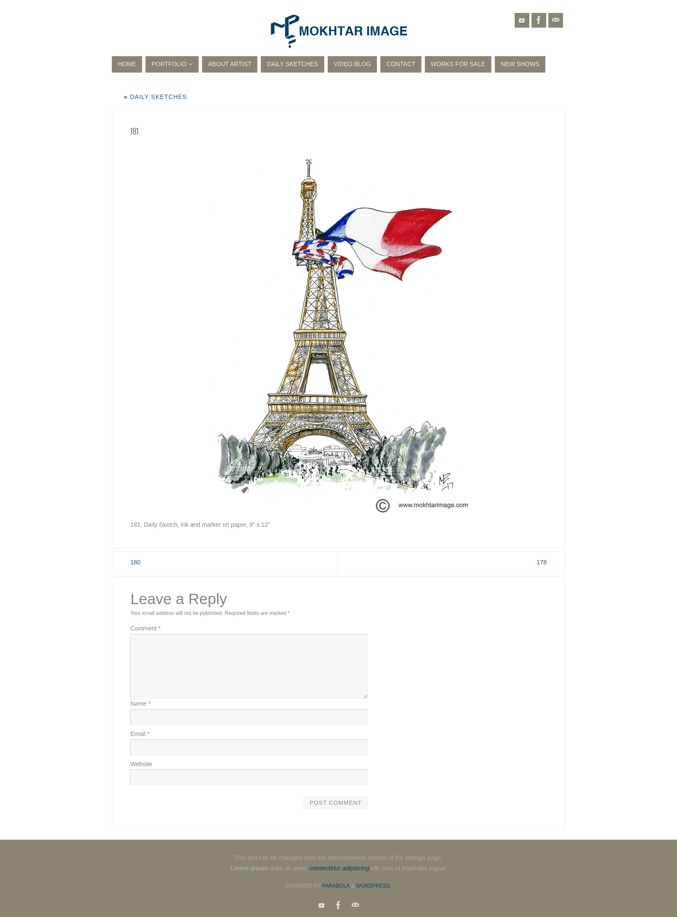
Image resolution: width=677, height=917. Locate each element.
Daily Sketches (155, 96)
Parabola (335, 886)
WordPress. (373, 886)
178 (542, 562)
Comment (145, 628)
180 (135, 562)
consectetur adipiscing (340, 868)
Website (141, 764)
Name (140, 703)
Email (139, 733)
